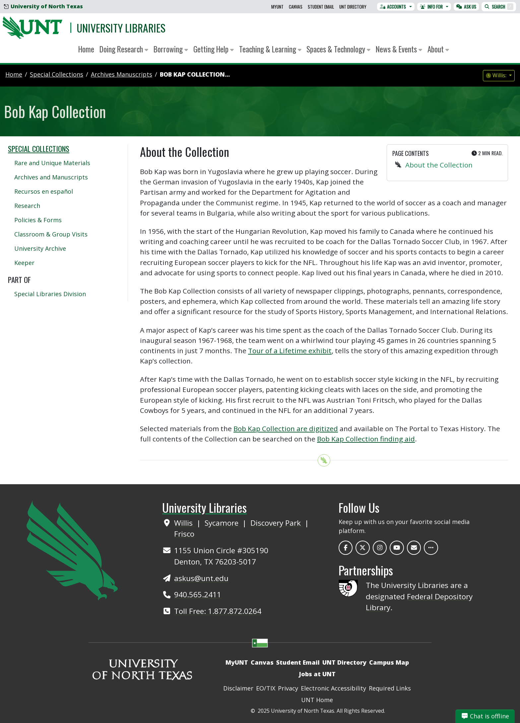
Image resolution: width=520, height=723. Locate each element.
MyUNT (277, 6)
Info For (431, 6)
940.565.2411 (197, 594)
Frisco (184, 534)
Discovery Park (276, 523)
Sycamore (222, 523)
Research (27, 206)
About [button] (438, 49)
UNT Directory (352, 6)
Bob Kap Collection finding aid (366, 438)
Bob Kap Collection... (195, 74)
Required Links (390, 688)
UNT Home (317, 700)
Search (498, 6)
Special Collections (38, 148)
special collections (56, 74)
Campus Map (389, 662)
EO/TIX (265, 688)
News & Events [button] (399, 49)
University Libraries (121, 27)
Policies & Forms (38, 220)
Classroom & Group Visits (51, 234)
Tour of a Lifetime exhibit (290, 350)
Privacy (288, 688)
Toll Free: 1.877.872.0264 (217, 611)
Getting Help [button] (213, 49)
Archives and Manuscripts (51, 177)
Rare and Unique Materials (52, 163)
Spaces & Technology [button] (338, 49)
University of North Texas (43, 6)
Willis (184, 523)
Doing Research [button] (123, 49)
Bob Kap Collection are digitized (285, 428)
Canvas (295, 6)
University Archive (40, 248)
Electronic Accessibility (333, 688)
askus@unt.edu (201, 578)
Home (86, 49)
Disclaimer (238, 688)
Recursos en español (43, 191)
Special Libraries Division (50, 294)
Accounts (393, 6)
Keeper (24, 263)
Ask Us (466, 6)
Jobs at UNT (317, 674)
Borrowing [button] (171, 49)
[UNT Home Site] (72, 550)
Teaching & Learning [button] (270, 49)
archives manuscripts (121, 74)
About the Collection (439, 164)
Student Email (321, 6)
